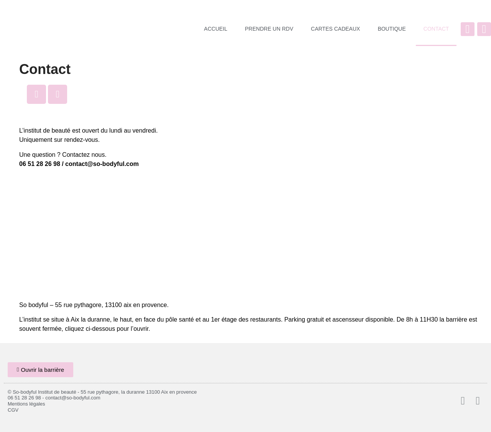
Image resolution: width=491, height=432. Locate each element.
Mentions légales (26, 404)
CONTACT (436, 29)
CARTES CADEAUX (335, 29)
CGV (13, 410)
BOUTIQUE (392, 29)
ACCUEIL (215, 29)
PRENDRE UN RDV (269, 29)
